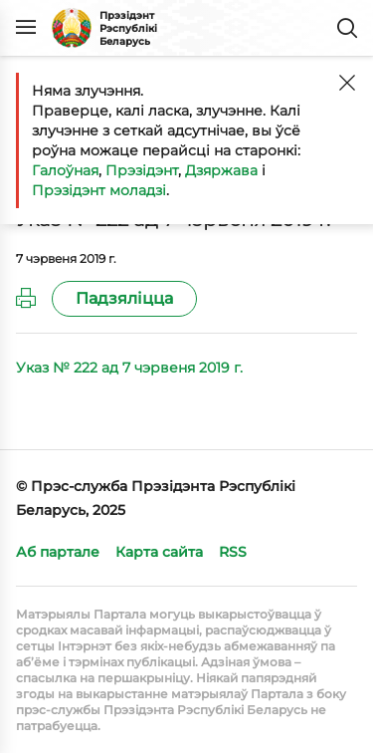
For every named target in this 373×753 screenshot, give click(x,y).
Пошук (347, 28)
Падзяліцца (124, 298)
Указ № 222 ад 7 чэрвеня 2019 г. (129, 367)
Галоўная (65, 170)
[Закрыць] (347, 83)
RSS (233, 552)
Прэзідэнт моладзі (99, 190)
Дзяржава (221, 170)
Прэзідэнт (141, 170)
